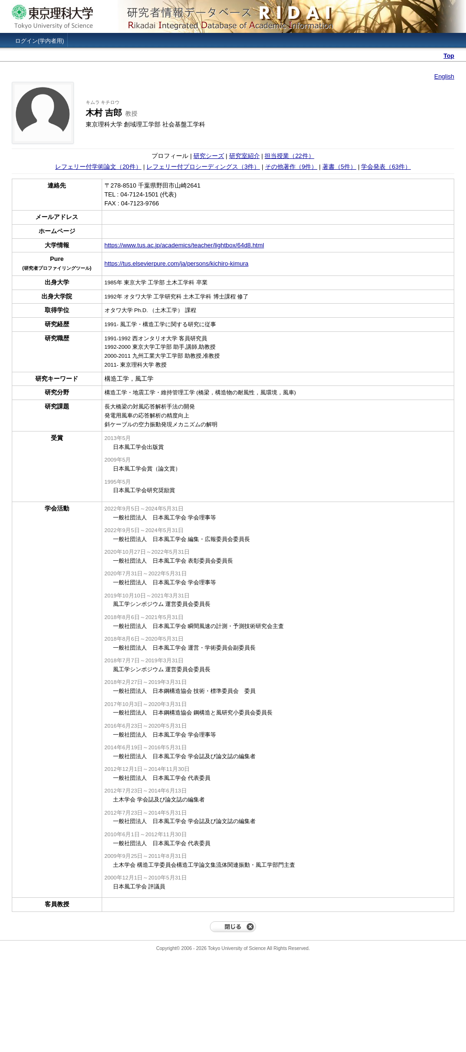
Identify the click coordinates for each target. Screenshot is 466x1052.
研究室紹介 (244, 155)
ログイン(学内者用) (39, 41)
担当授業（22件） (289, 155)
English (444, 76)
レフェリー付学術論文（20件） (98, 166)
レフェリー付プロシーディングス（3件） (203, 166)
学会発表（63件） (385, 166)
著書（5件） (339, 166)
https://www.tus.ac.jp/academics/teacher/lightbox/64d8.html (184, 245)
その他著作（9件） (291, 166)
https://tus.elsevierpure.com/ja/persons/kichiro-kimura (176, 263)
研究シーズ (208, 155)
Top (448, 55)
